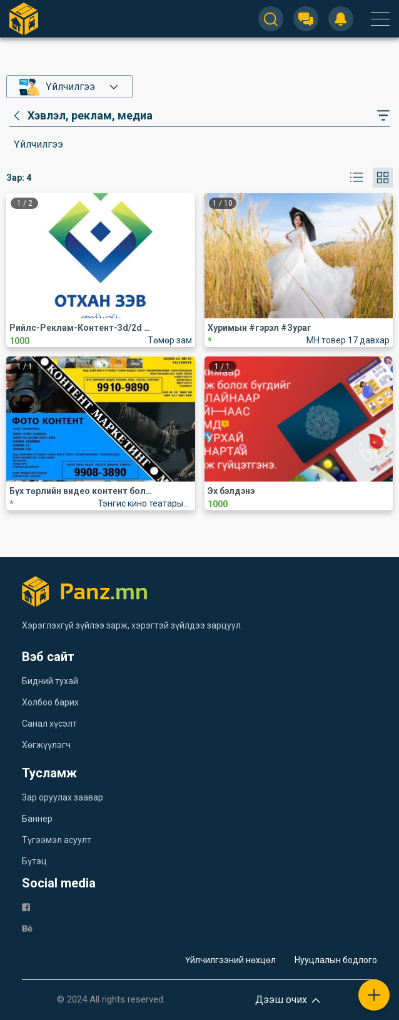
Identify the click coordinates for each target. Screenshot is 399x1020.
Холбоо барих (50, 702)
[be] (27, 927)
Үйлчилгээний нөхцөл (230, 960)
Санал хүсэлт (49, 724)
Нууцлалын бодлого (336, 960)
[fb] (26, 906)
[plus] (374, 995)
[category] (81, 115)
